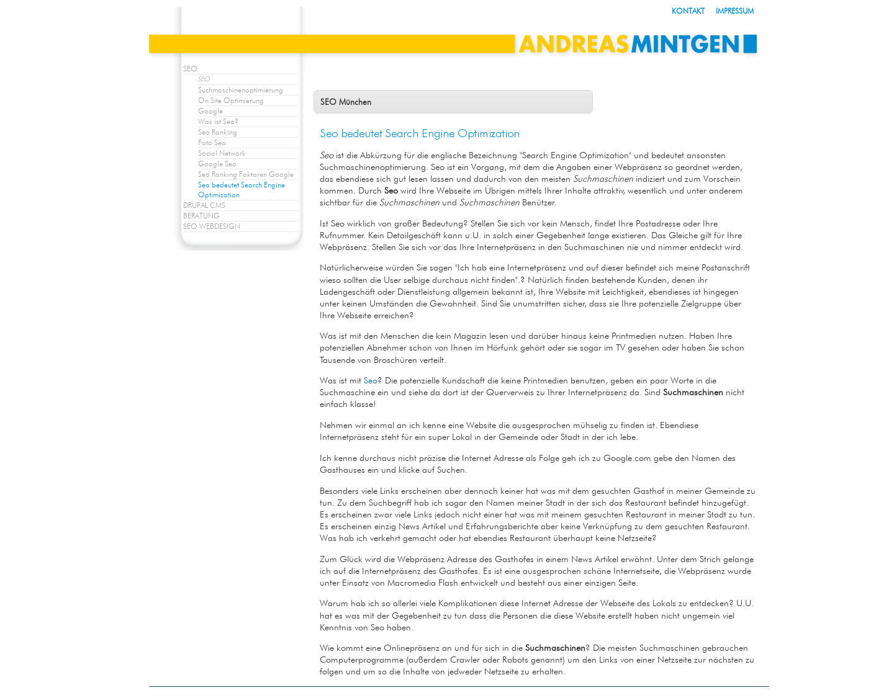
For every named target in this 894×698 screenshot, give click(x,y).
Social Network (222, 153)
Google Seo (217, 163)
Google (210, 110)
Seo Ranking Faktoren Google (246, 174)
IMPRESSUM (735, 11)
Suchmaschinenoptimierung (240, 89)
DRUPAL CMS (204, 205)
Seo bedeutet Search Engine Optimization (241, 189)
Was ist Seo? (218, 121)
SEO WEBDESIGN (211, 226)
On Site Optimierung (231, 100)
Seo (370, 380)
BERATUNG (201, 215)
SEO (190, 68)
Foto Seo (212, 142)
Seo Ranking (217, 131)
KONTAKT (688, 11)
